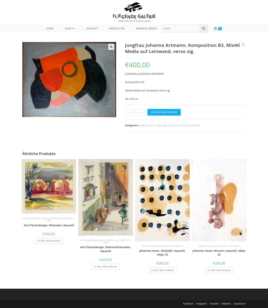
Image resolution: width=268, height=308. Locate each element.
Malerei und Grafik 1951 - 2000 (60, 219)
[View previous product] (236, 44)
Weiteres (226, 303)
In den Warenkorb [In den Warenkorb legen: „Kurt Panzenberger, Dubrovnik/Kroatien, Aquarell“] (105, 266)
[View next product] (243, 44)
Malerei (196, 125)
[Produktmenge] (135, 112)
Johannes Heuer (149, 246)
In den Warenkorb (164, 112)
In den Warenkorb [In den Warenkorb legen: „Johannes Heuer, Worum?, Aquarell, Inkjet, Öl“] (219, 270)
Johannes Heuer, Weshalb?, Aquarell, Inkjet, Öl (162, 252)
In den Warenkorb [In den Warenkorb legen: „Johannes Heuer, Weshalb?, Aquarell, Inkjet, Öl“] (162, 270)
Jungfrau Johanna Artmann (175, 125)
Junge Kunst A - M (149, 125)
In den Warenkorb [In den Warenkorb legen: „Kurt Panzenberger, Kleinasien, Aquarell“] (48, 240)
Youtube (214, 303)
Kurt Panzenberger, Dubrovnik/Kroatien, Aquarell (105, 249)
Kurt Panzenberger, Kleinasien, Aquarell (49, 225)
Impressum (240, 303)
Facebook (188, 303)
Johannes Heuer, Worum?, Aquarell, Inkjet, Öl (219, 252)
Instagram (201, 303)
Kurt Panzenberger (32, 218)
